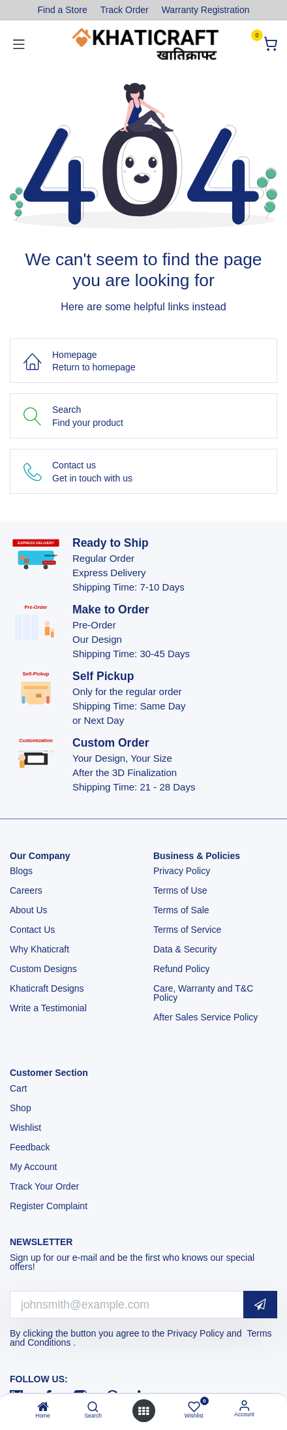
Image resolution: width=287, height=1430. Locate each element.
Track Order (124, 9)
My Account (33, 1167)
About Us (29, 910)
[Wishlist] (194, 1406)
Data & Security (185, 949)
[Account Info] (244, 1405)
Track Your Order (44, 1186)
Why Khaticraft (39, 949)
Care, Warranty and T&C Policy (203, 993)
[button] (260, 1305)
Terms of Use (181, 890)
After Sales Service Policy (206, 1017)
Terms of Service (187, 929)
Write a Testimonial (49, 1008)
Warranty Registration (206, 9)
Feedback (30, 1147)
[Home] (43, 1408)
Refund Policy (181, 969)
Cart (19, 1088)
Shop (20, 1108)
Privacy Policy (183, 871)
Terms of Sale (181, 910)
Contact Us (32, 929)
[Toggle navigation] (19, 43)
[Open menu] (143, 1411)
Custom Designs (43, 969)
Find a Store (62, 9)
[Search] (93, 1408)
